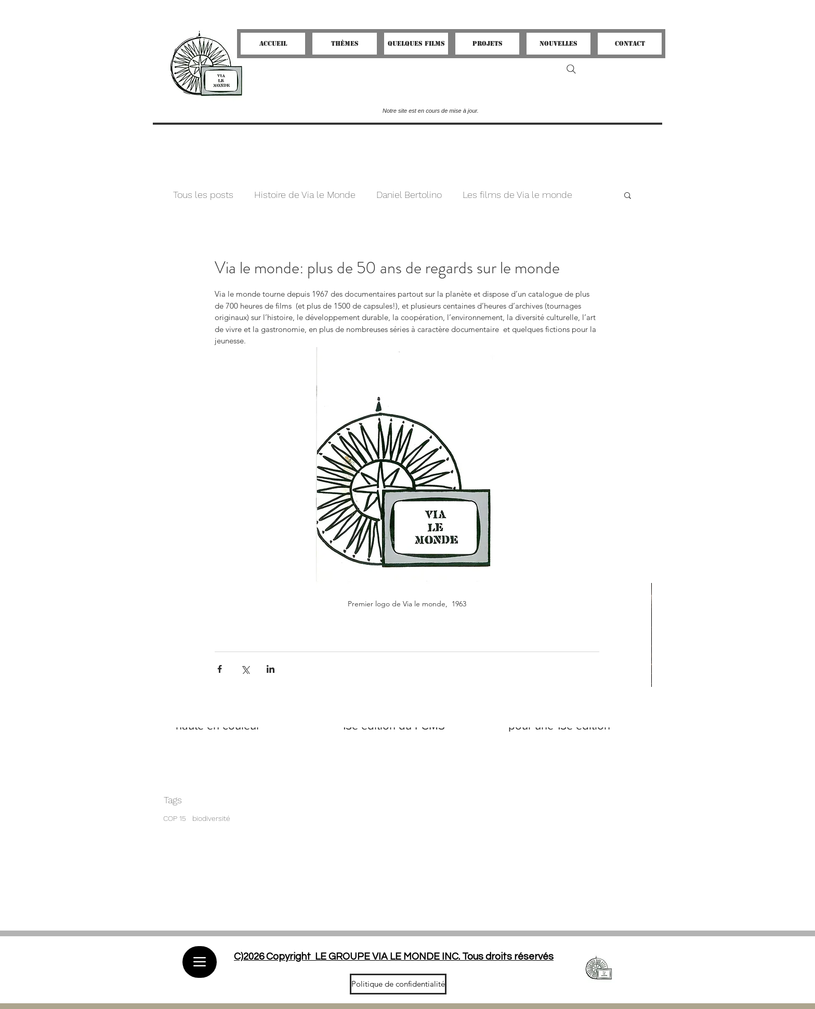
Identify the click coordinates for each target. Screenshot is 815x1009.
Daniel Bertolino (409, 194)
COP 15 (174, 818)
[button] (628, 195)
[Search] (571, 69)
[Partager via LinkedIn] (270, 669)
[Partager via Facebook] (220, 669)
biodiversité (211, 818)
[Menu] (199, 962)
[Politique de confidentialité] (398, 984)
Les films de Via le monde (517, 194)
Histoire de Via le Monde (305, 194)
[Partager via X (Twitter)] (245, 669)
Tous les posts (203, 194)
